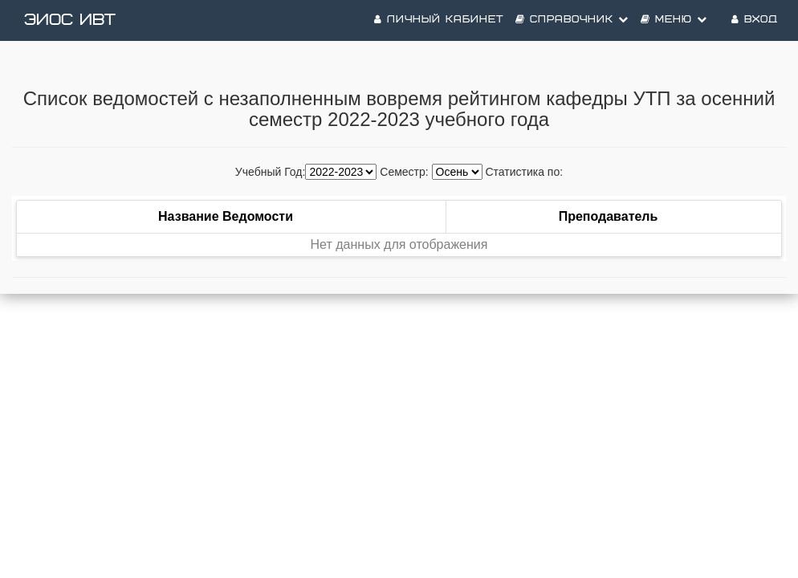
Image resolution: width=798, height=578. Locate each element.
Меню (674, 20)
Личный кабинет (438, 20)
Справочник (572, 20)
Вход (754, 20)
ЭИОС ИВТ (70, 20)
